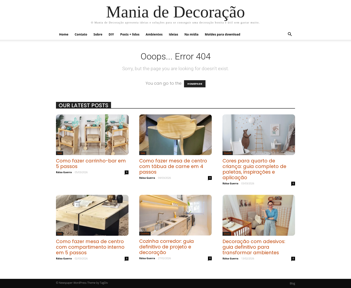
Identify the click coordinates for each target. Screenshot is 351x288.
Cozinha (145, 233)
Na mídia (191, 34)
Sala (59, 153)
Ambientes (154, 34)
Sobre (97, 34)
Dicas (227, 233)
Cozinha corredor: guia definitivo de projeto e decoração (166, 247)
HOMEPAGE (194, 84)
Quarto (227, 153)
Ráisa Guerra (64, 172)
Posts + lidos (129, 34)
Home (63, 34)
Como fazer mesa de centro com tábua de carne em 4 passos (173, 166)
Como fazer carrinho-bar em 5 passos (91, 164)
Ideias (173, 34)
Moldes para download (222, 34)
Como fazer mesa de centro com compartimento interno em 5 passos (90, 247)
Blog (292, 283)
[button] (289, 34)
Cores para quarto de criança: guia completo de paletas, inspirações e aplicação (254, 169)
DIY (111, 34)
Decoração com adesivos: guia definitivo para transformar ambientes (254, 247)
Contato (81, 34)
